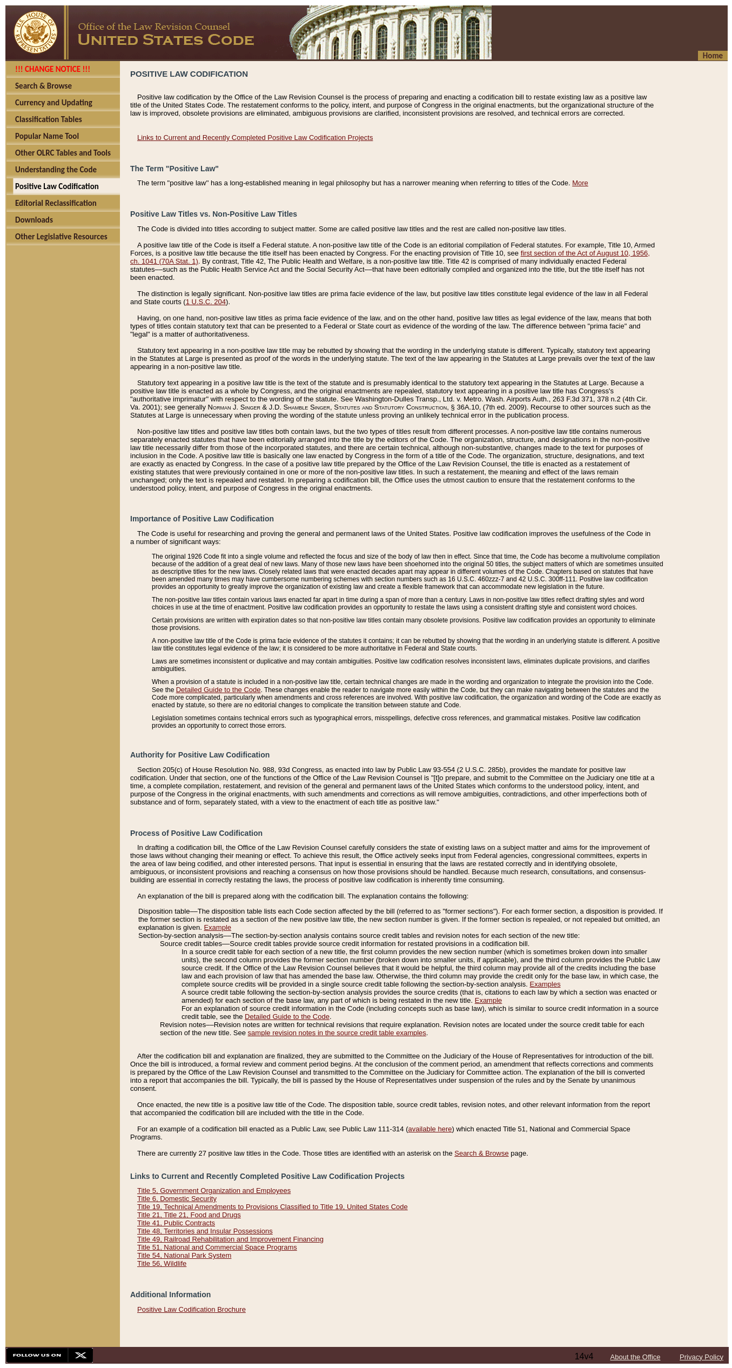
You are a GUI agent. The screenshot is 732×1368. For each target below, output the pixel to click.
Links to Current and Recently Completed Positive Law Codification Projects (255, 137)
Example (217, 927)
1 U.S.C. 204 (206, 302)
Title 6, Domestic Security (177, 1199)
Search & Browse (481, 1153)
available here (430, 1129)
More (580, 183)
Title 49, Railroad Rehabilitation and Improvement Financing (230, 1239)
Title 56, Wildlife (161, 1263)
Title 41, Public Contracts (176, 1223)
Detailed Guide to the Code (218, 690)
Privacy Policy (701, 1357)
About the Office (635, 1357)
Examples (545, 984)
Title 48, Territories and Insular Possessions (205, 1231)
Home (713, 56)
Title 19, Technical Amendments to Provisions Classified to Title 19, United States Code (272, 1207)
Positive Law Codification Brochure (191, 1309)
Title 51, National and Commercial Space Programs (217, 1247)
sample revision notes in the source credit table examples (337, 1033)
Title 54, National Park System (184, 1255)
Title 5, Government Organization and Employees (214, 1190)
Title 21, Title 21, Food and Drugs (189, 1215)
